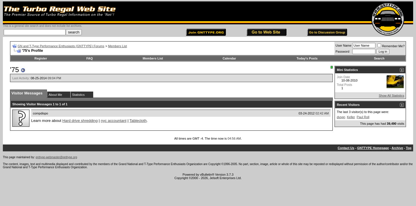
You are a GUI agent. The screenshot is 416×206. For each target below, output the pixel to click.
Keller (351, 117)
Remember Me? (391, 46)
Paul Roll (363, 117)
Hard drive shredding (80, 120)
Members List (117, 46)
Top (408, 148)
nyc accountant (114, 120)
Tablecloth (138, 120)
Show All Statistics (391, 95)
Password (342, 51)
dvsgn (341, 117)
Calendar (229, 58)
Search (379, 58)
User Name (344, 45)
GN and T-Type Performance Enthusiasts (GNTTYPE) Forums (61, 46)
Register (40, 58)
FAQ (89, 58)
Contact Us (346, 148)
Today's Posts (306, 58)
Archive (397, 148)
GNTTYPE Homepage (373, 148)
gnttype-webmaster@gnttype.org (56, 157)
